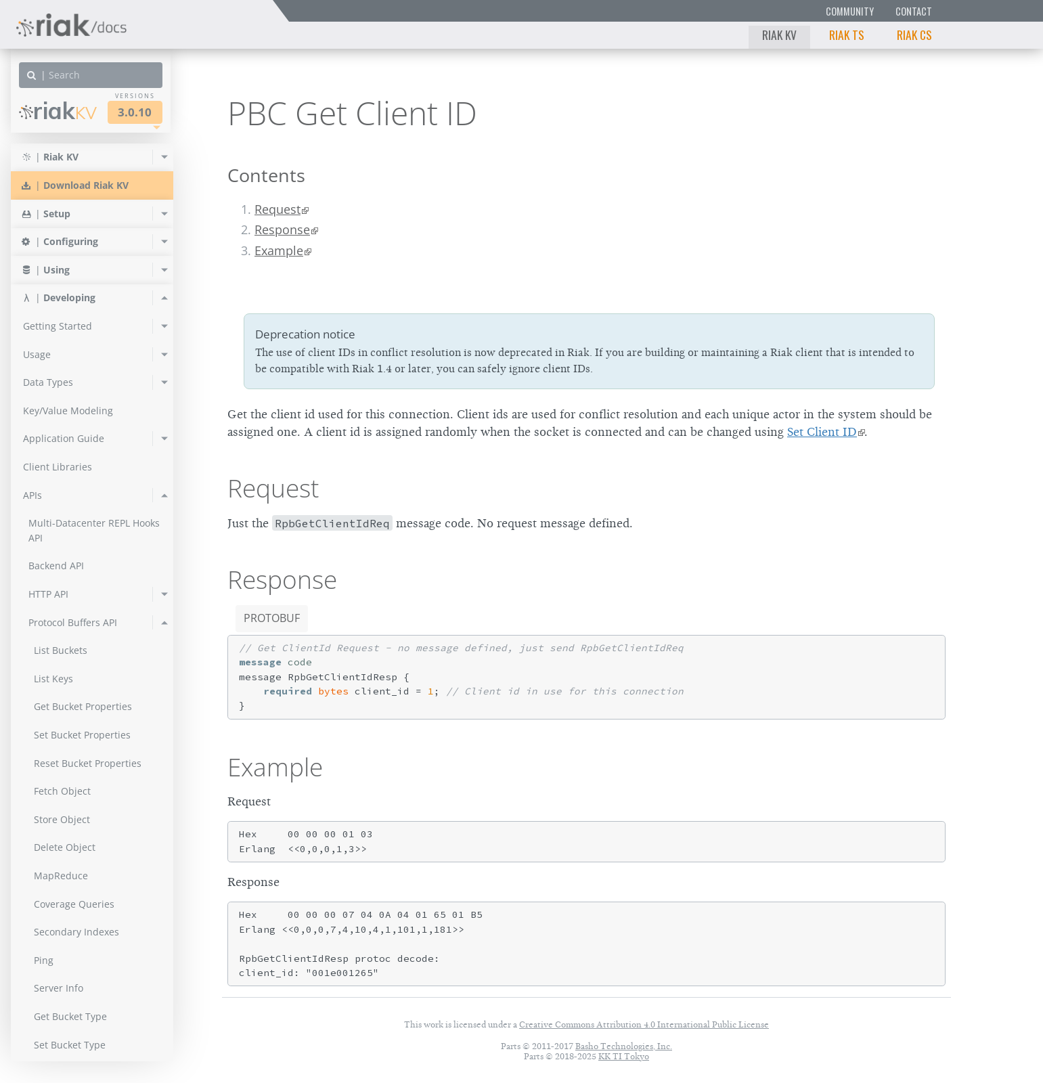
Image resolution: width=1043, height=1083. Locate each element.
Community (850, 11)
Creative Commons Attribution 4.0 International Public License (644, 1024)
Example (278, 250)
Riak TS (846, 34)
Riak (58, 111)
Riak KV (779, 34)
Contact (913, 11)
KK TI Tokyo (623, 1056)
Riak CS (914, 34)
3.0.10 (135, 112)
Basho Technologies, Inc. (623, 1046)
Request (277, 209)
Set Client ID (822, 432)
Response (282, 229)
